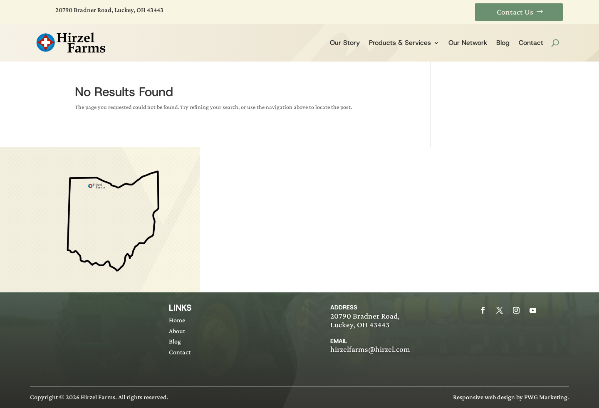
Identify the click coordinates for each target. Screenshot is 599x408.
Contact (531, 42)
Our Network (467, 42)
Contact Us (515, 11)
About (177, 330)
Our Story (345, 42)
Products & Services (400, 42)
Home (177, 320)
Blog (503, 42)
